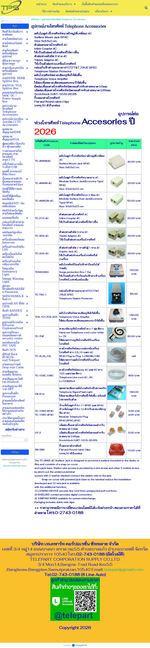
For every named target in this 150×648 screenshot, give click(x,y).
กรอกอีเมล (6, 436)
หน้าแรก (35, 19)
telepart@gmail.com (123, 569)
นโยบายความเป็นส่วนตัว (12, 465)
